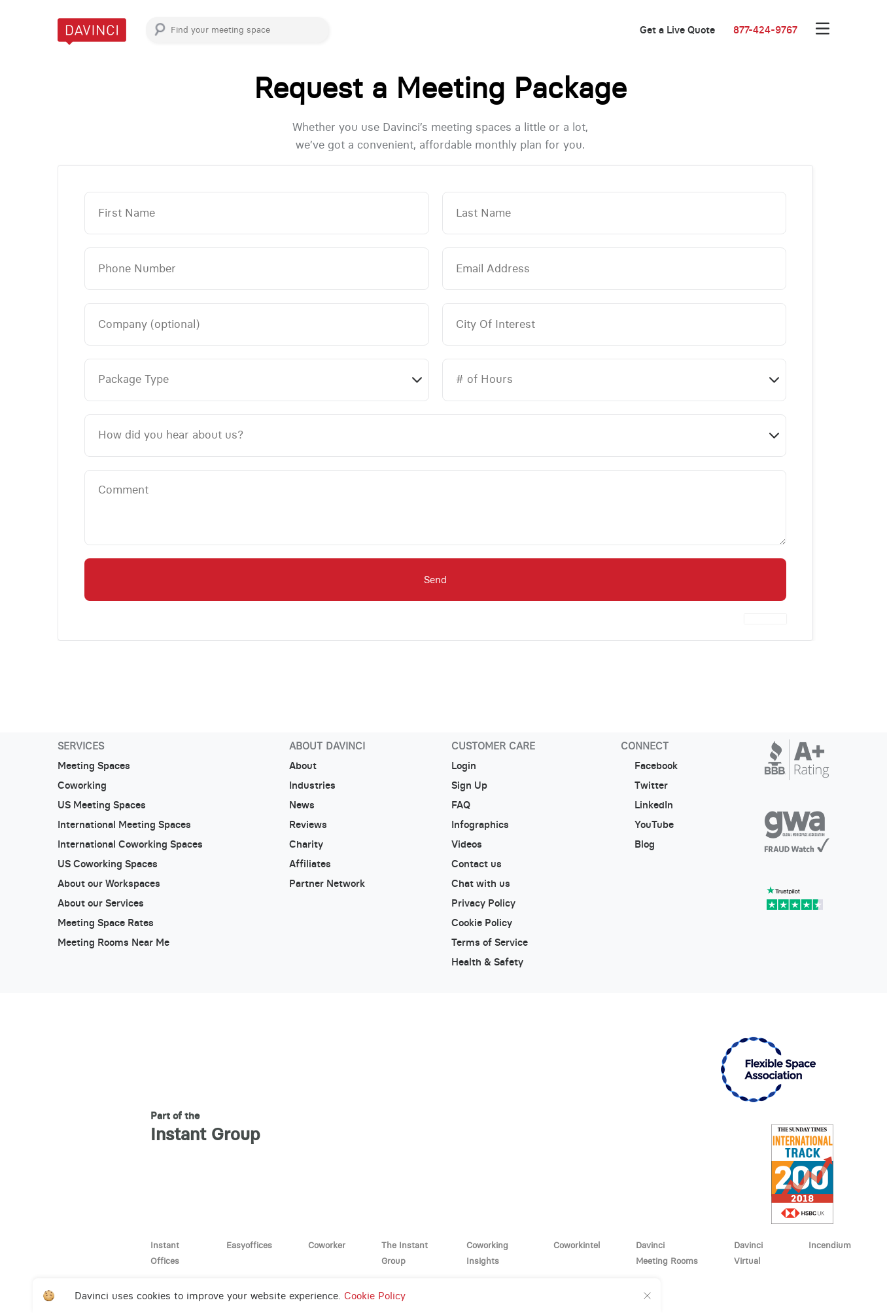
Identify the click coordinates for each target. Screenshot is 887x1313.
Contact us (476, 864)
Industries (312, 785)
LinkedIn (647, 805)
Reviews (308, 825)
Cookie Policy (481, 923)
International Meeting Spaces (124, 825)
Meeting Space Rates (106, 923)
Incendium (830, 1245)
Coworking (82, 785)
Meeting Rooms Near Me (113, 942)
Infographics (480, 825)
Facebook (649, 766)
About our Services (101, 903)
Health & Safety (487, 962)
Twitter (644, 785)
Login (463, 766)
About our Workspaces (109, 884)
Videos (466, 844)
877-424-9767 (765, 30)
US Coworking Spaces (108, 864)
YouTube (647, 825)
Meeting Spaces (94, 766)
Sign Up (469, 785)
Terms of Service (489, 942)
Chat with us (480, 884)
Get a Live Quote (677, 30)
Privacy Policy (483, 903)
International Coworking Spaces (130, 844)
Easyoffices (249, 1245)
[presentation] (765, 619)
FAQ (460, 805)
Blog (638, 844)
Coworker (326, 1245)
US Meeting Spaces (102, 805)
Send (435, 579)
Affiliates (310, 864)
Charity (306, 844)
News (302, 805)
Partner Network (327, 884)
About (303, 766)
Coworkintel (576, 1245)
